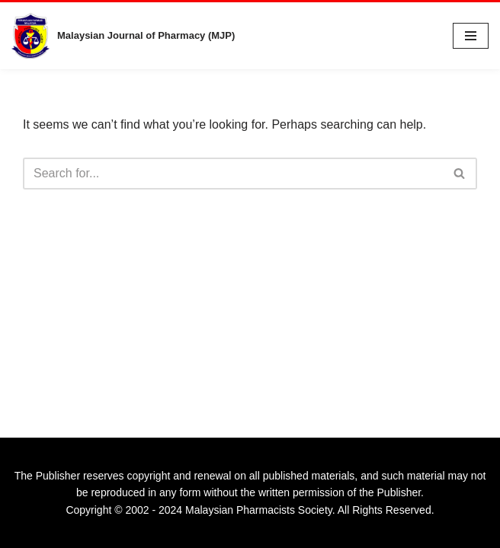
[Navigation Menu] (471, 36)
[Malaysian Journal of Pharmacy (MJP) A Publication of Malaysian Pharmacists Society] (123, 36)
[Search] (233, 174)
